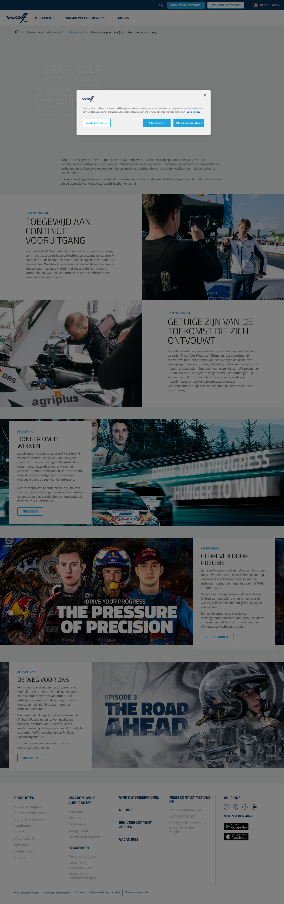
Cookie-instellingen (96, 123)
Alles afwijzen (156, 123)
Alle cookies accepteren (189, 123)
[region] (144, 112)
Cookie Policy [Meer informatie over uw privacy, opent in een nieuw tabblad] (193, 111)
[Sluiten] (204, 95)
